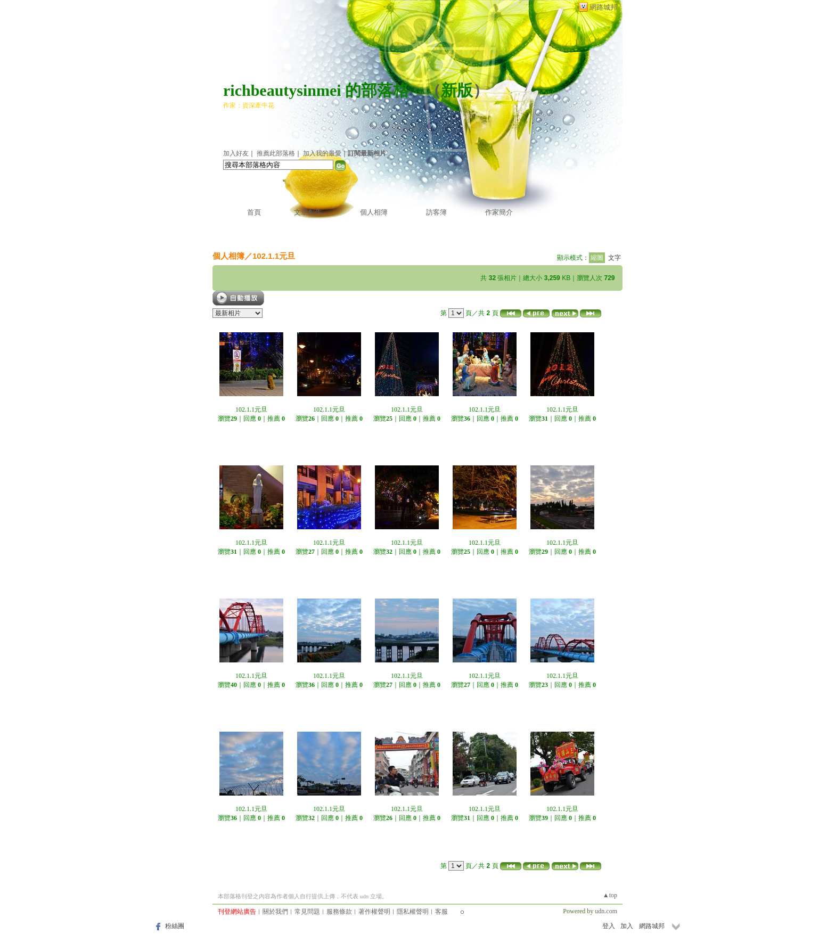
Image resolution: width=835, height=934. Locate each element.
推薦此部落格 (276, 153)
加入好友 (236, 153)
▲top (610, 895)
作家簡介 (499, 212)
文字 (614, 257)
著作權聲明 (374, 911)
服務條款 (339, 911)
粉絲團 (174, 926)
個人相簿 (374, 212)
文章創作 (308, 212)
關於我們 (275, 911)
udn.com (606, 911)
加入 (626, 926)
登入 (608, 926)
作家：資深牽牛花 (248, 105)
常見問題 (307, 911)
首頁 (254, 212)
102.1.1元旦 (273, 255)
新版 (457, 90)
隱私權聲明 (413, 911)
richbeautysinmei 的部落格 (316, 90)
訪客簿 (436, 212)
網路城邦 (603, 7)
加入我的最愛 (322, 153)
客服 (441, 911)
